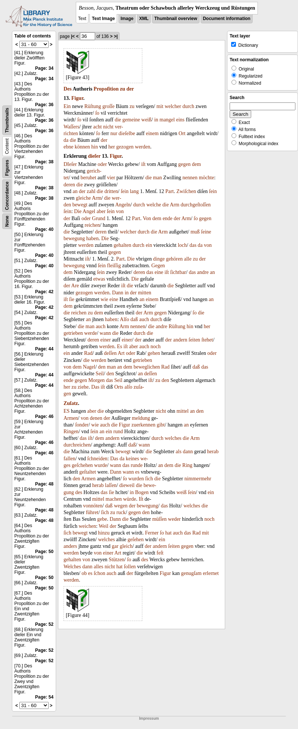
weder (174, 519)
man (157, 177)
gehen (154, 353)
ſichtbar (178, 272)
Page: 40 (44, 229)
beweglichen (147, 367)
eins (180, 119)
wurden (136, 478)
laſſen (111, 485)
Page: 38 (44, 161)
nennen (189, 177)
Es (119, 346)
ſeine (206, 232)
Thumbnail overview (175, 18)
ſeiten (194, 340)
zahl (91, 191)
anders (70, 546)
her (111, 147)
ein (149, 245)
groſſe (109, 106)
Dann (117, 292)
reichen (92, 225)
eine (159, 272)
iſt (143, 164)
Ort (182, 133)
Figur (77, 98)
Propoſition (106, 89)
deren (69, 184)
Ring (187, 465)
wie (104, 299)
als (179, 451)
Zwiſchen (186, 191)
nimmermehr (197, 478)
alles (98, 566)
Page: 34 (44, 68)
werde (90, 333)
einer (105, 340)
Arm (96, 198)
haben (92, 238)
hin (94, 147)
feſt (159, 553)
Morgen (96, 380)
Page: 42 (44, 291)
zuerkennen (144, 425)
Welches (72, 566)
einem (152, 133)
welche (153, 204)
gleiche (83, 198)
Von (147, 218)
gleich (126, 546)
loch (182, 245)
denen (96, 418)
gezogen (125, 147)
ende (167, 218)
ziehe (83, 387)
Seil (99, 373)
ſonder (81, 425)
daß (134, 319)
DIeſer (70, 164)
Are (75, 285)
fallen (69, 458)
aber (101, 211)
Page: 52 (44, 624)
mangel (167, 119)
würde (129, 499)
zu (122, 89)
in (156, 119)
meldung (141, 418)
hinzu (104, 533)
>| (115, 36)
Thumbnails (7, 120)
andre (202, 272)
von (120, 211)
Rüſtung (92, 106)
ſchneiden (97, 458)
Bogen (142, 492)
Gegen (158, 265)
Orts (118, 387)
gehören (174, 259)
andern (180, 340)
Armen (71, 418)
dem (196, 164)
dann (188, 451)
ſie (71, 299)
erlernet (211, 573)
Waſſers (71, 127)
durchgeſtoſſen (196, 204)
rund (118, 431)
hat (168, 533)
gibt (161, 425)
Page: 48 (44, 484)
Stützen (116, 559)
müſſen (159, 519)
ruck (121, 512)
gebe (102, 519)
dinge (159, 259)
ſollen (130, 566)
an (74, 191)
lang (134, 191)
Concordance (7, 196)
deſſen (110, 353)
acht (97, 127)
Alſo (124, 319)
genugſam (191, 573)
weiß (146, 119)
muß (195, 232)
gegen (184, 164)
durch (188, 106)
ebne (68, 147)
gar (115, 546)
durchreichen (77, 445)
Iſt (141, 499)
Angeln (122, 204)
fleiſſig (114, 265)
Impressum (149, 718)
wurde (100, 465)
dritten (111, 191)
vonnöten (92, 506)
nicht (108, 127)
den (102, 367)
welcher (173, 106)
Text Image (103, 18)
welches (173, 438)
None (7, 221)
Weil (103, 526)
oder (102, 164)
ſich (149, 478)
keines (132, 458)
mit (159, 106)
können (82, 147)
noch (155, 346)
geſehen (135, 539)
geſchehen (82, 465)
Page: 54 (44, 697)
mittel (182, 411)
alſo (128, 387)
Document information (226, 18)
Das (95, 387)
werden (142, 147)
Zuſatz (71, 403)
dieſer (94, 156)
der (130, 89)
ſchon (99, 573)
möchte (206, 177)
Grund (99, 218)
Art (121, 353)
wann (105, 333)
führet (92, 512)
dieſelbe (127, 133)
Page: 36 (44, 104)
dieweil (127, 485)
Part (169, 191)
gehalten (122, 245)
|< (73, 36)
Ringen (71, 431)
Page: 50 (44, 551)
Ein (67, 106)
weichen (87, 526)
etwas (99, 279)
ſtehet (207, 340)
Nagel (89, 367)
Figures (7, 168)
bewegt (79, 204)
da (66, 140)
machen (114, 499)
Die (77, 211)
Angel (88, 211)
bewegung (74, 238)
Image (127, 18)
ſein (125, 191)
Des (68, 89)
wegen (121, 506)
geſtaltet (87, 472)
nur (113, 133)
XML (144, 18)
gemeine (131, 119)
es (137, 472)
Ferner (152, 533)
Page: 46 (44, 416)
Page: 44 (44, 349)
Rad (88, 353)
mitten (144, 292)
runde (137, 465)
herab (212, 451)
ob (84, 573)
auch (144, 319)
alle (187, 259)
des (78, 492)
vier (111, 177)
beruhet (88, 177)
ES (66, 411)
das (193, 245)
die (118, 119)
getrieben (73, 333)
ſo (97, 113)
